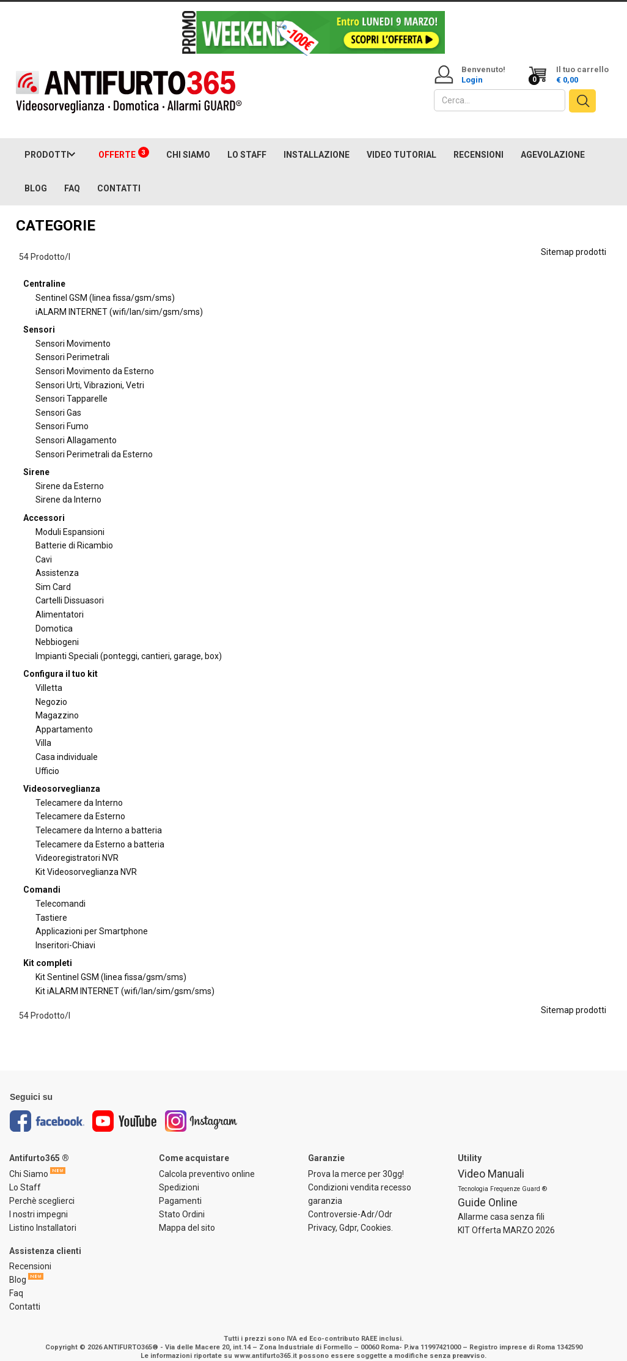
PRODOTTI (46, 142)
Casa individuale (66, 745)
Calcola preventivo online (207, 1162)
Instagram (201, 1109)
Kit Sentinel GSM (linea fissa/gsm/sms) (110, 965)
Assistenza (57, 561)
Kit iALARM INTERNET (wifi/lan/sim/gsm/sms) (125, 979)
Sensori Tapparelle (71, 386)
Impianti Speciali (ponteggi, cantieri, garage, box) (128, 644)
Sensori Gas (58, 400)
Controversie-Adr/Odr (350, 1202)
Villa (43, 731)
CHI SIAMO (188, 142)
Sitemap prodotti (573, 240)
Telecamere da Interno (79, 790)
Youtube (124, 1109)
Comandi (42, 878)
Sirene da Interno (68, 488)
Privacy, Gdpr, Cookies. (350, 1215)
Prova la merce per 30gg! (356, 1162)
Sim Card (53, 575)
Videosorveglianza (61, 776)
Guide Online (488, 1190)
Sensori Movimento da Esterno (94, 359)
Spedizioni (179, 1175)
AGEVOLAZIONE (553, 142)
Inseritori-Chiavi (65, 933)
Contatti (24, 1295)
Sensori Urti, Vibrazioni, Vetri (89, 373)
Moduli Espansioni (70, 520)
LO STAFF (246, 142)
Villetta (48, 676)
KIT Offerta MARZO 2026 (506, 1218)
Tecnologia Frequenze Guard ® (502, 1177)
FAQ (72, 176)
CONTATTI (119, 176)
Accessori (44, 506)
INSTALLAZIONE (317, 142)
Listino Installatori (42, 1215)
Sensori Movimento (73, 331)
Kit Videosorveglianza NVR (86, 860)
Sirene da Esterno (69, 474)
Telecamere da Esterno (80, 805)
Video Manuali (491, 1162)
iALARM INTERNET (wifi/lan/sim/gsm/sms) (119, 299)
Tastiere (51, 905)
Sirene (36, 460)
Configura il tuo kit (60, 662)
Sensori (39, 317)
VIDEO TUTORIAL (401, 142)
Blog (17, 1268)
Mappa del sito (187, 1215)
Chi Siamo (28, 1162)
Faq (16, 1281)
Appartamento (64, 717)
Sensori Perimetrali (72, 345)
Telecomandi (60, 891)
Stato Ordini (182, 1202)
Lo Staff (25, 1175)
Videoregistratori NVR (77, 845)
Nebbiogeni (57, 630)
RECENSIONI (478, 142)
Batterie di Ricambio (74, 533)
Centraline (44, 272)
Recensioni (30, 1255)
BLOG (35, 176)
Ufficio (47, 759)
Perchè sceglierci (42, 1188)
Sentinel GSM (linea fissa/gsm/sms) (105, 285)
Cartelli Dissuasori (69, 589)
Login (472, 79)
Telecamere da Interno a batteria (98, 818)
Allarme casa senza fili (501, 1204)
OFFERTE (123, 141)
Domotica (54, 616)
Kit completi (47, 951)
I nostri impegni (38, 1202)
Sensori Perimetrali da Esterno (94, 442)
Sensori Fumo (62, 414)
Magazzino (57, 703)
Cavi (43, 547)
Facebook (47, 1109)
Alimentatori (59, 602)
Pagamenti (180, 1188)
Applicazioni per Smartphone (91, 919)
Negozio (51, 690)
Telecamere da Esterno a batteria (99, 832)
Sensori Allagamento (76, 428)
